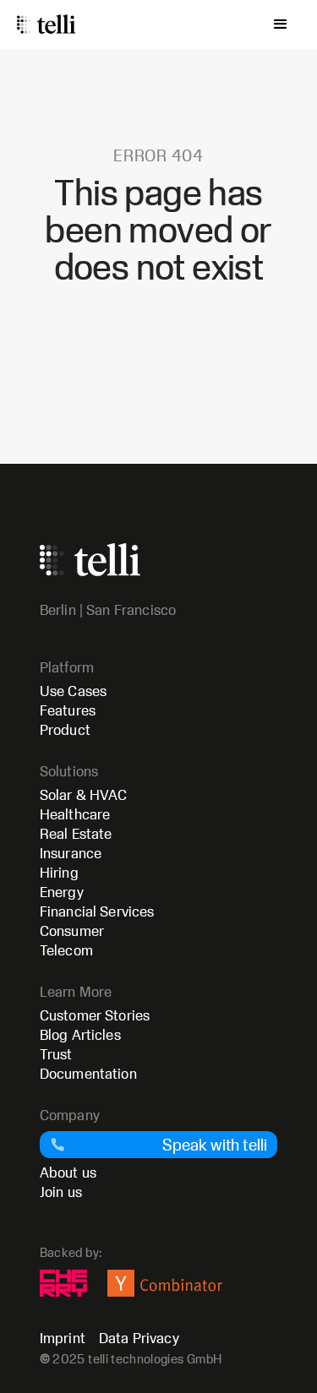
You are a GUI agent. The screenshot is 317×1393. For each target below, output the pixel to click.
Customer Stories (95, 1015)
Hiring (59, 872)
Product (65, 729)
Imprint (62, 1338)
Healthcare (75, 814)
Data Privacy (139, 1338)
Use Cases (73, 691)
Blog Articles (80, 1034)
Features (68, 710)
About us (68, 1172)
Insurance (70, 853)
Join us (61, 1192)
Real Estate (76, 833)
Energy (62, 892)
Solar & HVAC (84, 794)
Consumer (72, 930)
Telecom (66, 950)
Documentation (88, 1073)
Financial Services (97, 911)
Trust (56, 1054)
